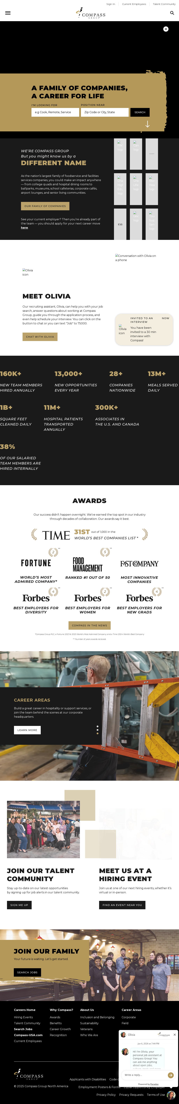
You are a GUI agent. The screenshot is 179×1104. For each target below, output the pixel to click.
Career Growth (60, 1029)
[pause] (166, 29)
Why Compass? (61, 1010)
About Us (87, 1010)
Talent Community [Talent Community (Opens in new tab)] (27, 1023)
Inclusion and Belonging (97, 1017)
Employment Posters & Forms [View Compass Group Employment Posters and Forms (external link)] (99, 1087)
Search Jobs (27, 972)
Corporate (129, 1017)
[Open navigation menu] (7, 13)
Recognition (58, 1035)
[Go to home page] (90, 12)
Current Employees (28, 1041)
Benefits (56, 1023)
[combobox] (103, 112)
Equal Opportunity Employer (144, 1087)
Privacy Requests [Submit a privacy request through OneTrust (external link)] (131, 1094)
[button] (147, 124)
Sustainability (89, 1023)
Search (140, 112)
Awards (55, 1017)
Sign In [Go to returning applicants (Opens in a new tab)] (110, 4)
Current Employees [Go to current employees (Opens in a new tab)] (134, 4)
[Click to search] (172, 13)
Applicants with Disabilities (88, 1079)
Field (125, 1023)
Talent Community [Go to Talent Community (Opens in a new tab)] (164, 4)
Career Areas (131, 1010)
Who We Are (89, 1035)
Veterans (86, 1029)
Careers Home (24, 1010)
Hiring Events (23, 1017)
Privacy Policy (106, 1094)
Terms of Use (156, 1094)
